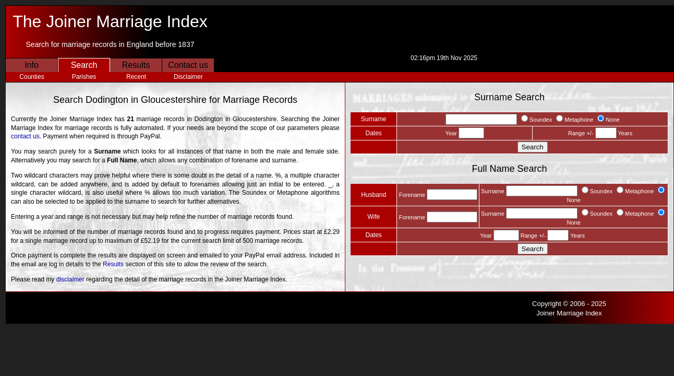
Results (136, 65)
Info (32, 65)
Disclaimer (188, 76)
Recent (136, 76)
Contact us (188, 65)
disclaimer (70, 279)
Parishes (84, 76)
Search (84, 65)
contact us (25, 136)
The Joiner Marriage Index (110, 21)
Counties (31, 76)
